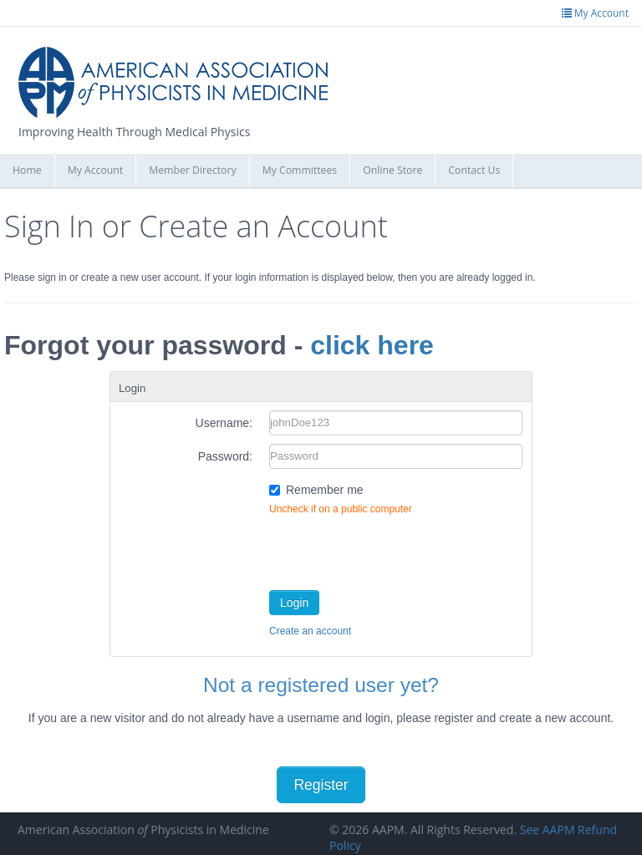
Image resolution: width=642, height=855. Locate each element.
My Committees (300, 170)
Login (294, 602)
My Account (96, 170)
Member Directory (192, 170)
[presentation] (396, 549)
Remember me (325, 489)
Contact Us (474, 170)
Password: (225, 456)
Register (320, 784)
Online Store (392, 170)
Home (27, 170)
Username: (224, 423)
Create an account (310, 631)
